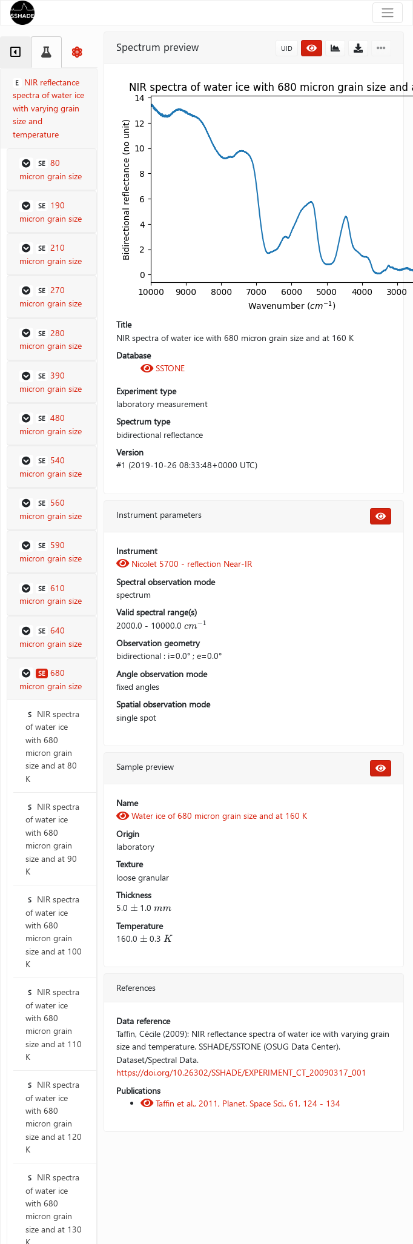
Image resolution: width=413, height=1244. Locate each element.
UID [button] (286, 48)
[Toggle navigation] (387, 12)
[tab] (15, 52)
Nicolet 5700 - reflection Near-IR (184, 563)
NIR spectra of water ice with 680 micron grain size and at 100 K (53, 931)
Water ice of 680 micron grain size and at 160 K (211, 815)
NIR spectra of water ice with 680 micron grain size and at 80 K (52, 746)
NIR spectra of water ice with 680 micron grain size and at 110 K (53, 1024)
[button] (51, 169)
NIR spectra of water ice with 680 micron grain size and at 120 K (53, 1117)
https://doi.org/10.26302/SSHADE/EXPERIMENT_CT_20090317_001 (241, 1072)
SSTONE (162, 368)
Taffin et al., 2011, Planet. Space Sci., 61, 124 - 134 (240, 1103)
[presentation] (195, 625)
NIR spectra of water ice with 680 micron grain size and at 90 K (52, 839)
